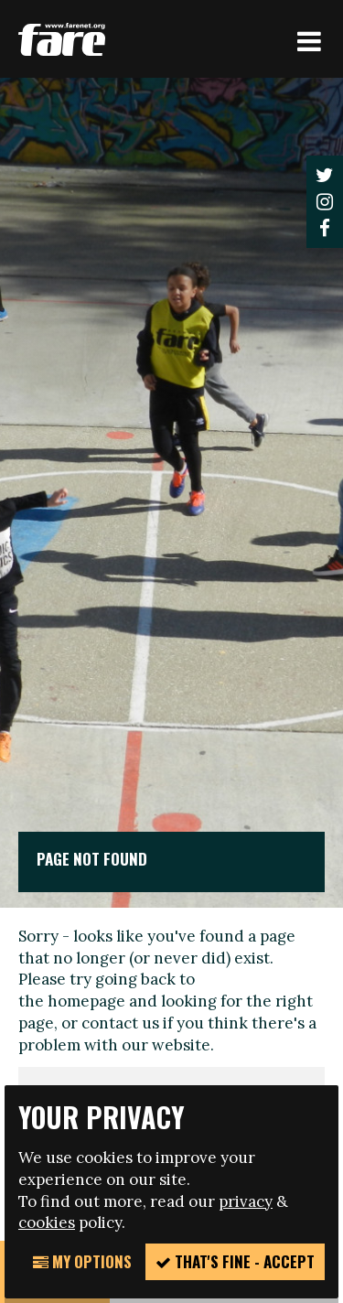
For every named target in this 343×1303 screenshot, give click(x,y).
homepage (86, 1001)
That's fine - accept (235, 1261)
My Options (82, 1261)
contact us (120, 1023)
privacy (246, 1201)
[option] (171, 493)
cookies (46, 1222)
